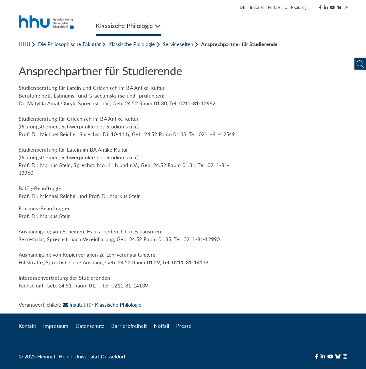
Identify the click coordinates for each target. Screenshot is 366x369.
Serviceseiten (178, 44)
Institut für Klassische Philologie (102, 304)
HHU (24, 44)
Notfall (161, 326)
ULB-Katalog (296, 7)
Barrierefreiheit (128, 326)
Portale (274, 7)
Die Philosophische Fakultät (69, 44)
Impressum (55, 326)
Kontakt (27, 326)
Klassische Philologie (131, 44)
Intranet (257, 7)
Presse (184, 326)
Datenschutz (89, 326)
